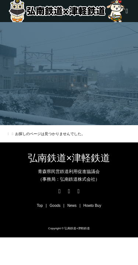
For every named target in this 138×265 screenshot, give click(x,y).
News (72, 206)
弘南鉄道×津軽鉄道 (69, 158)
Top (40, 206)
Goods (55, 206)
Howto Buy (92, 206)
